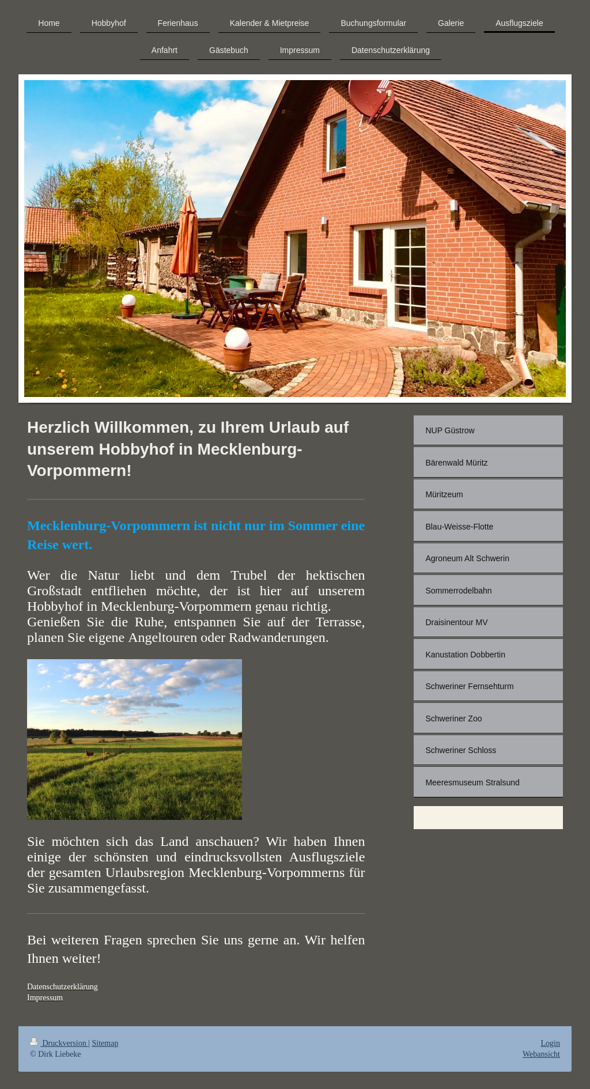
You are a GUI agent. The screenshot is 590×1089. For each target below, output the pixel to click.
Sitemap (105, 1043)
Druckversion (59, 1043)
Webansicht (541, 1054)
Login (550, 1043)
